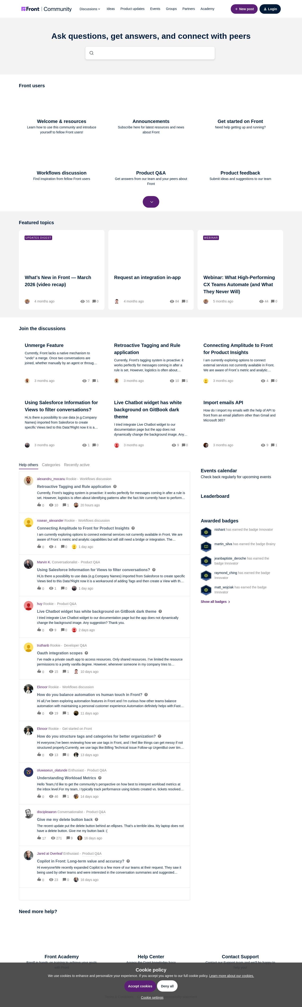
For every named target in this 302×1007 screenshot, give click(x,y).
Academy (207, 9)
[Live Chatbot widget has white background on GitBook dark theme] (151, 423)
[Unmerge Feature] (62, 362)
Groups (171, 9)
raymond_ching (225, 573)
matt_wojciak (224, 587)
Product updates (132, 9)
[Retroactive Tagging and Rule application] (151, 362)
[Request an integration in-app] (151, 270)
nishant (219, 529)
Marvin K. (44, 562)
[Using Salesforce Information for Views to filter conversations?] (62, 423)
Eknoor (42, 687)
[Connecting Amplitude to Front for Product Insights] (240, 362)
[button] (151, 997)
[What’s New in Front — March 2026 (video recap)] (62, 270)
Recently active (77, 465)
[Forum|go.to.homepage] (46, 9)
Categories (51, 465)
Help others (28, 465)
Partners (188, 9)
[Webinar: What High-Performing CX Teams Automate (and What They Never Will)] (240, 270)
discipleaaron (47, 812)
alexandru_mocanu (51, 479)
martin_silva (223, 544)
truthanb (43, 645)
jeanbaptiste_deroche (230, 558)
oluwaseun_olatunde (52, 770)
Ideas (111, 9)
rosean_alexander (50, 520)
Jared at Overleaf (49, 853)
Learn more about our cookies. (231, 976)
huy (39, 604)
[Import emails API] (240, 423)
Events (155, 9)
